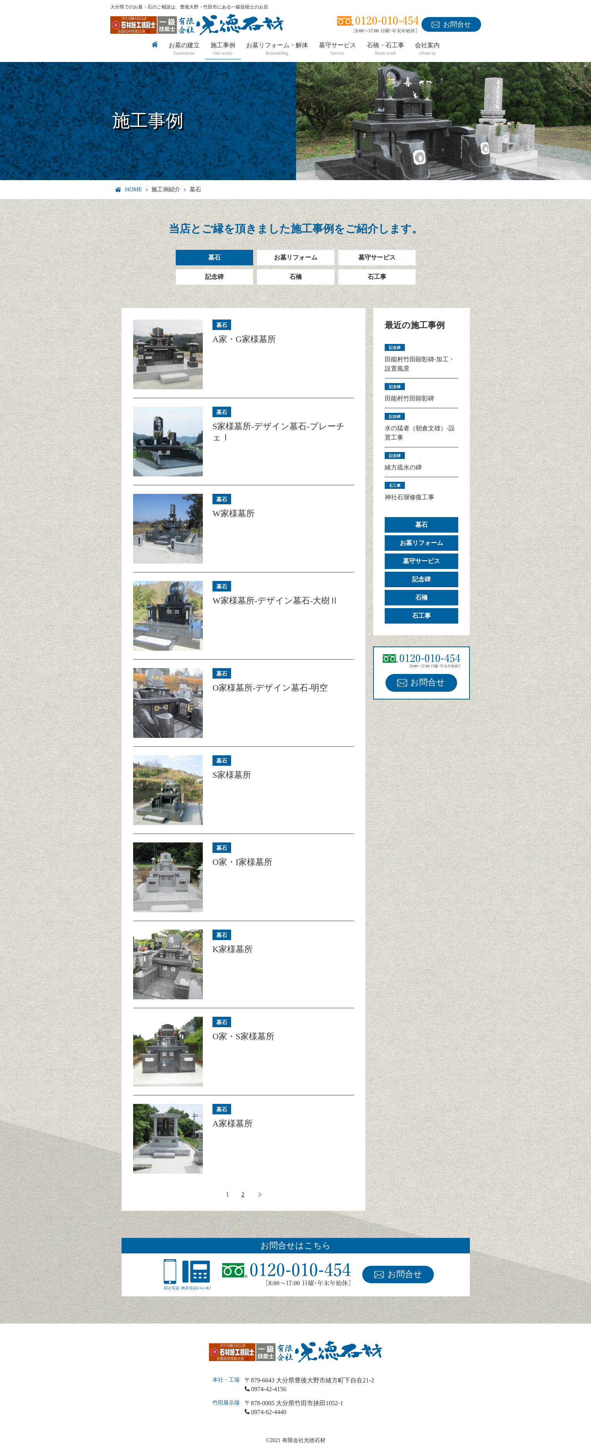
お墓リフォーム (295, 257)
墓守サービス (337, 49)
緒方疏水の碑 (403, 467)
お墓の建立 (184, 49)
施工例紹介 (165, 189)
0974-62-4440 (268, 1412)
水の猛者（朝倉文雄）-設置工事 (420, 433)
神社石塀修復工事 (409, 497)
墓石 (214, 257)
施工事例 (223, 49)
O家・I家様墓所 (242, 862)
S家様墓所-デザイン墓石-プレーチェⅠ (278, 431)
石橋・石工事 (385, 49)
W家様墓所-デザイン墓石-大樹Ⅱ (275, 600)
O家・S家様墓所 (243, 1036)
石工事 (377, 276)
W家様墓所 (233, 513)
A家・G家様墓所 (244, 339)
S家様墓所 (231, 775)
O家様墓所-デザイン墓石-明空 (270, 688)
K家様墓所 (232, 949)
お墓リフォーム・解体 (277, 49)
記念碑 (214, 276)
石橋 (296, 276)
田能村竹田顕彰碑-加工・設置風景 (420, 364)
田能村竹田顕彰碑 (409, 398)
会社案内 (427, 49)
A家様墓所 (232, 1123)
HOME (133, 189)
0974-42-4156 (268, 1389)
